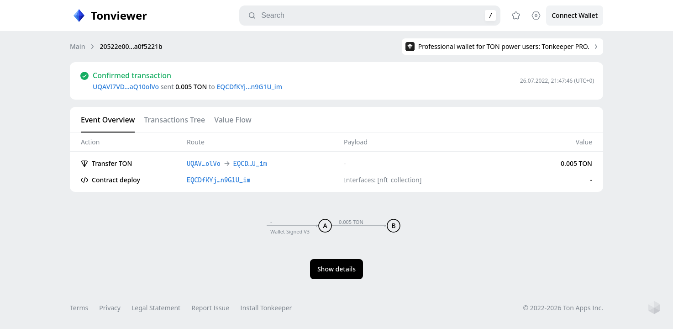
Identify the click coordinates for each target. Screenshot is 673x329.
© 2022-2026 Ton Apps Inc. (563, 307)
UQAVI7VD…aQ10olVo (126, 86)
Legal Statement (155, 307)
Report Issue (210, 307)
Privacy (110, 307)
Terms (79, 307)
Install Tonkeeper (266, 307)
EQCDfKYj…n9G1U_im (249, 86)
